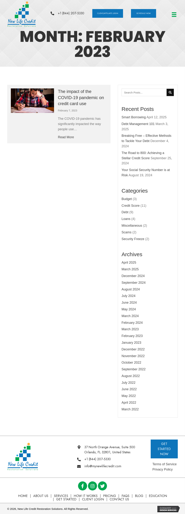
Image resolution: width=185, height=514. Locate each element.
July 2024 (128, 296)
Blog (139, 496)
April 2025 (129, 262)
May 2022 (129, 396)
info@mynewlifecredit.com (102, 466)
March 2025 (130, 269)
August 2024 (131, 289)
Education (158, 496)
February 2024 (132, 322)
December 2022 (133, 349)
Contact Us (119, 499)
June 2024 (129, 302)
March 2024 (130, 316)
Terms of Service (164, 464)
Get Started (66, 499)
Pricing (109, 496)
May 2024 (129, 309)
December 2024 (133, 276)
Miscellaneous (132, 225)
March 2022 (130, 409)
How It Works (86, 496)
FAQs (125, 496)
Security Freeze (133, 239)
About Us (40, 496)
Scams (127, 232)
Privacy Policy (162, 469)
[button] (107, 13)
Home (23, 496)
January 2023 (131, 342)
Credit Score (131, 205)
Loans (126, 219)
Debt (125, 212)
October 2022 (131, 362)
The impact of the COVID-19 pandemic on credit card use (81, 97)
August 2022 (131, 376)
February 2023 (132, 336)
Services (61, 496)
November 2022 (133, 356)
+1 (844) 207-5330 (71, 13)
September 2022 (134, 369)
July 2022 (128, 382)
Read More (66, 137)
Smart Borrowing (134, 117)
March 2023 (130, 329)
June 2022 (129, 389)
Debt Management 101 (138, 124)
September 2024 (134, 282)
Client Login (93, 499)
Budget (127, 199)
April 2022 (129, 402)
